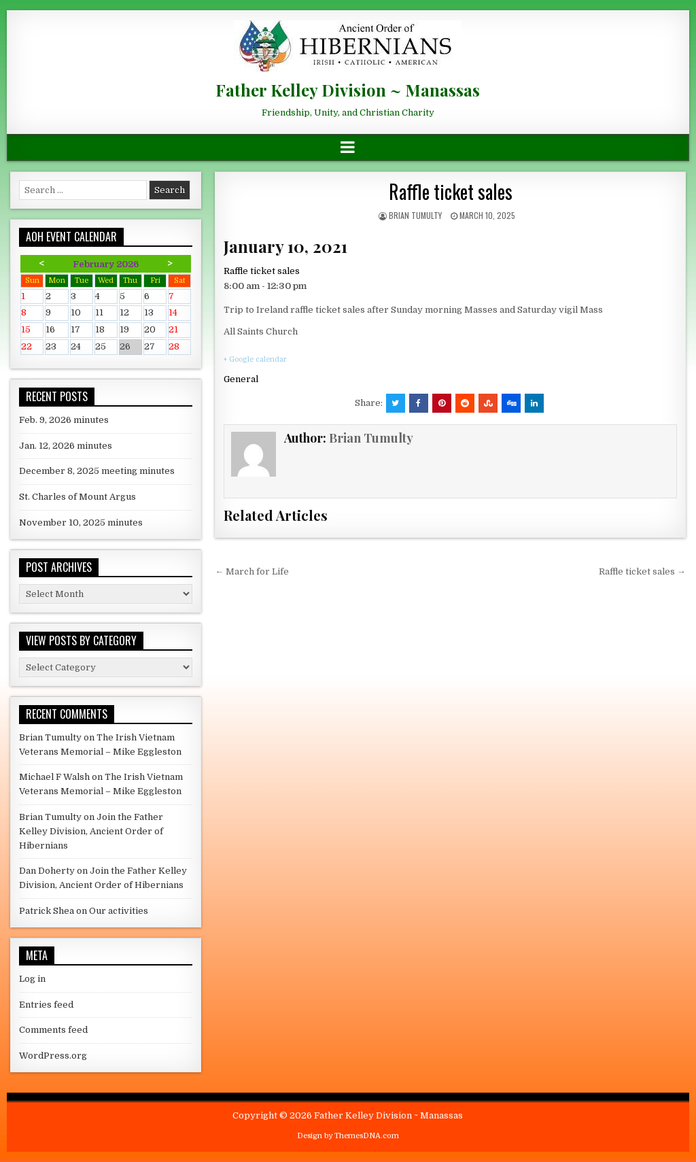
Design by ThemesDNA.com (348, 1135)
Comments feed (53, 1030)
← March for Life (252, 571)
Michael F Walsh (54, 777)
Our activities (118, 911)
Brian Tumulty (415, 215)
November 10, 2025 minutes (81, 522)
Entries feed (46, 1004)
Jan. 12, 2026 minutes (65, 446)
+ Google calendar (255, 359)
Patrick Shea (46, 911)
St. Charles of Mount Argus (77, 497)
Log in (32, 979)
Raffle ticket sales (450, 191)
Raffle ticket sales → (642, 571)
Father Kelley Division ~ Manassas (347, 90)
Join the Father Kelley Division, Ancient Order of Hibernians (91, 831)
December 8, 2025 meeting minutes (97, 471)
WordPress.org (53, 1055)
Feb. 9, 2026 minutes (64, 420)
